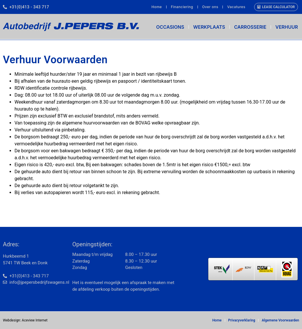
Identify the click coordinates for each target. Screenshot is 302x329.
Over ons (210, 7)
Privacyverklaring (242, 320)
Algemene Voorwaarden (280, 320)
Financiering (182, 7)
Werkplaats (209, 27)
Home (156, 7)
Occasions (170, 27)
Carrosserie (250, 27)
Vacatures (236, 7)
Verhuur (286, 27)
